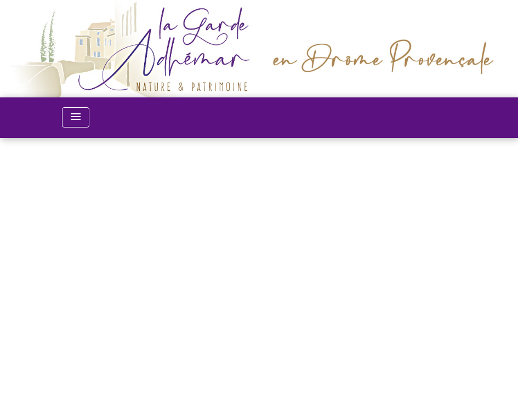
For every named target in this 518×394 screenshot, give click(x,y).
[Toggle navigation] (75, 117)
